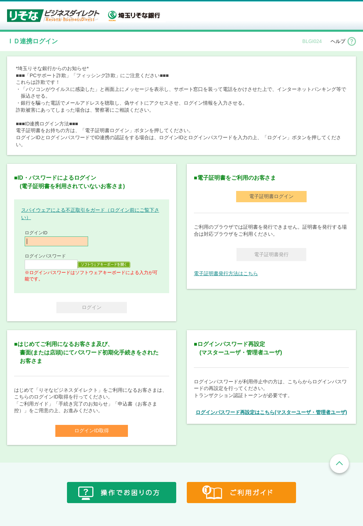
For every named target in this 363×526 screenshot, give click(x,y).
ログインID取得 (91, 430)
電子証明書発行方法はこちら (226, 273)
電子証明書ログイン (271, 196)
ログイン (91, 307)
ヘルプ (338, 41)
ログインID (36, 232)
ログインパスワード (45, 256)
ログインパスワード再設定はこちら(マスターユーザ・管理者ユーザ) (271, 412)
